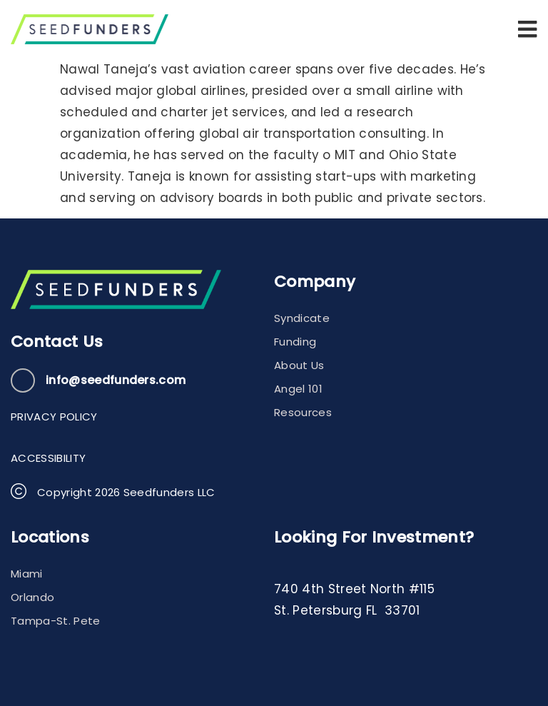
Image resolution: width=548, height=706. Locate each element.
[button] (527, 29)
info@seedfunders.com (116, 380)
